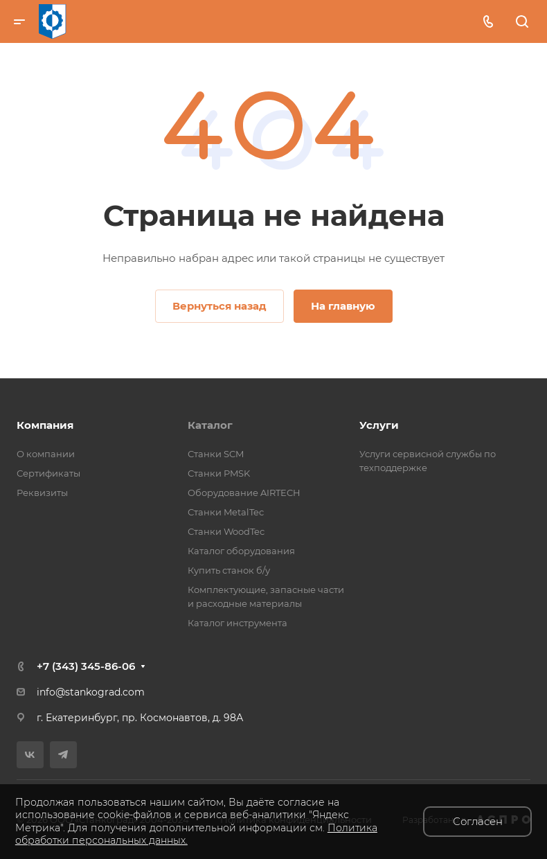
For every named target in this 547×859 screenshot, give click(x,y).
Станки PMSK (219, 473)
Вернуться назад (219, 305)
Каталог (210, 425)
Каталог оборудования (241, 550)
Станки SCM (216, 453)
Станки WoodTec (226, 531)
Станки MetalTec (226, 511)
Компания (45, 425)
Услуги (379, 425)
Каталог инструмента (237, 622)
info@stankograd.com (91, 692)
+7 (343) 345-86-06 (86, 666)
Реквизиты (42, 492)
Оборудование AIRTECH (244, 492)
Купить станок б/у (229, 570)
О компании (46, 453)
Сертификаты (48, 473)
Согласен (478, 821)
